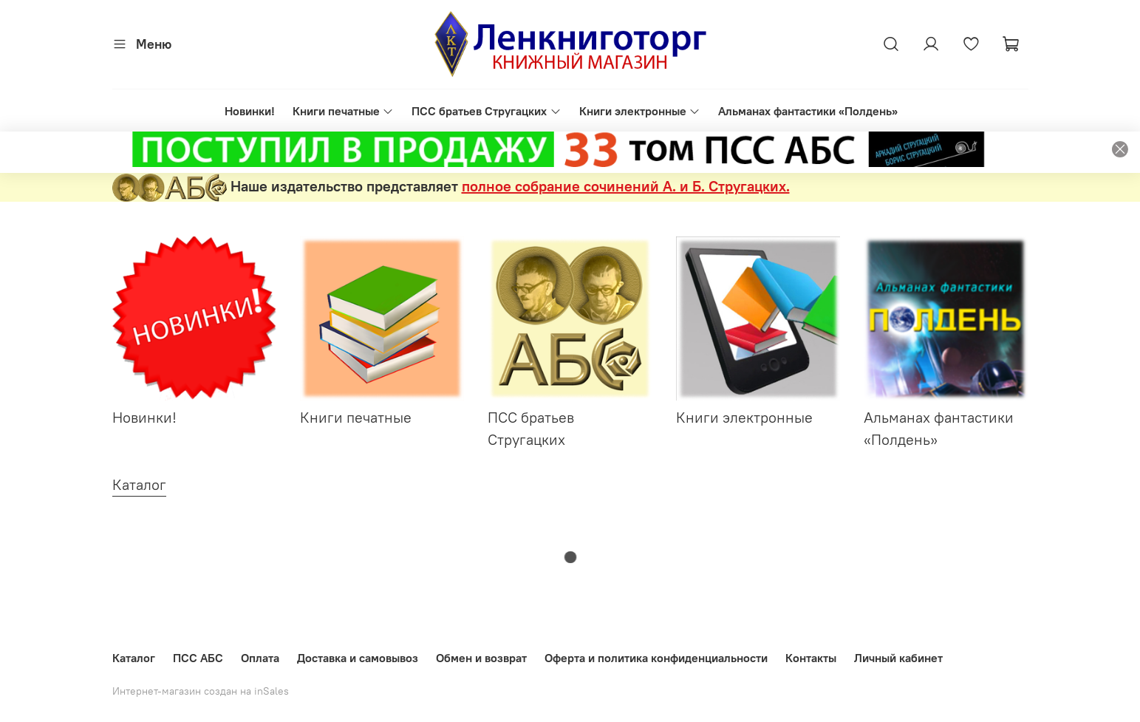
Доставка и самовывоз (357, 657)
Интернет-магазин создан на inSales (200, 691)
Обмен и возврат (481, 657)
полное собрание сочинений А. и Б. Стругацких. (626, 186)
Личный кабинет (898, 657)
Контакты (810, 657)
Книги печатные (343, 110)
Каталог (133, 657)
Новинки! (250, 110)
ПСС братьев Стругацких (486, 110)
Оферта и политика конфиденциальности (656, 657)
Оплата (260, 657)
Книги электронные (639, 110)
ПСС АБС (198, 657)
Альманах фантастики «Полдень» (808, 110)
